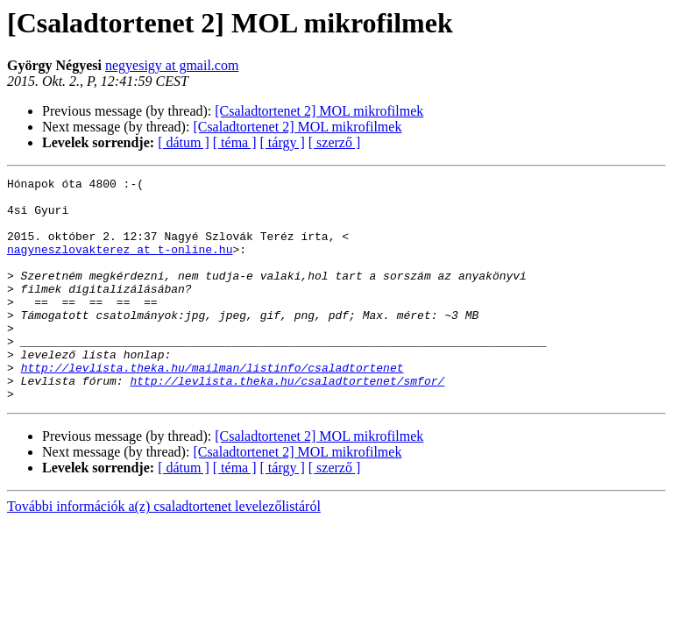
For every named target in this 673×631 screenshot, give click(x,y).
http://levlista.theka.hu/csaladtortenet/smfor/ (287, 422)
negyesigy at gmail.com (171, 65)
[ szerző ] (334, 142)
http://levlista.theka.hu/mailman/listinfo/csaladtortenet (212, 407)
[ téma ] (235, 142)
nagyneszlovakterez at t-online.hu (119, 265)
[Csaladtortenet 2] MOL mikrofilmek (319, 110)
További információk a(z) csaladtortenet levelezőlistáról (164, 550)
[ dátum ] (183, 142)
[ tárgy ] (282, 142)
